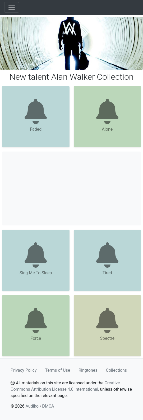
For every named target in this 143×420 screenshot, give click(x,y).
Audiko (31, 406)
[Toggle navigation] (11, 7)
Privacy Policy (24, 370)
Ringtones (88, 370)
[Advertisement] (71, 188)
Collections (116, 370)
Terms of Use (57, 370)
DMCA (48, 406)
